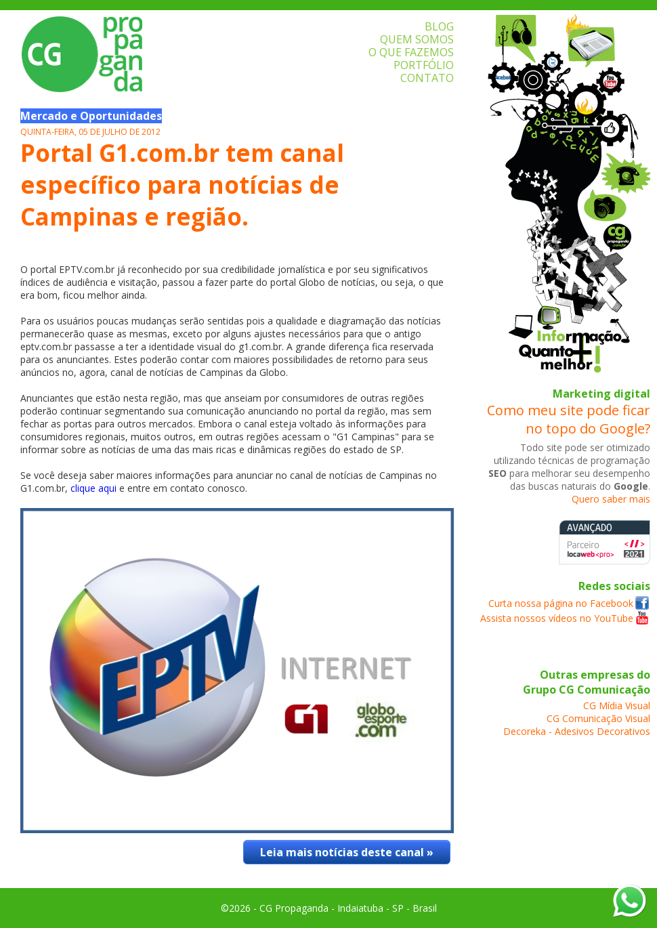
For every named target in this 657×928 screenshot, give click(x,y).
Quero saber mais (611, 498)
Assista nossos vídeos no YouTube (556, 618)
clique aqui (93, 488)
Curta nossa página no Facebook (560, 603)
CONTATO (427, 77)
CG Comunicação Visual (598, 718)
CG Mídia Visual (616, 705)
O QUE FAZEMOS (411, 52)
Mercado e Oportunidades (91, 115)
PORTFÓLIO (424, 65)
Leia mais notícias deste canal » (346, 852)
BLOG (439, 26)
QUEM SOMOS (417, 39)
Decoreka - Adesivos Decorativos (576, 731)
